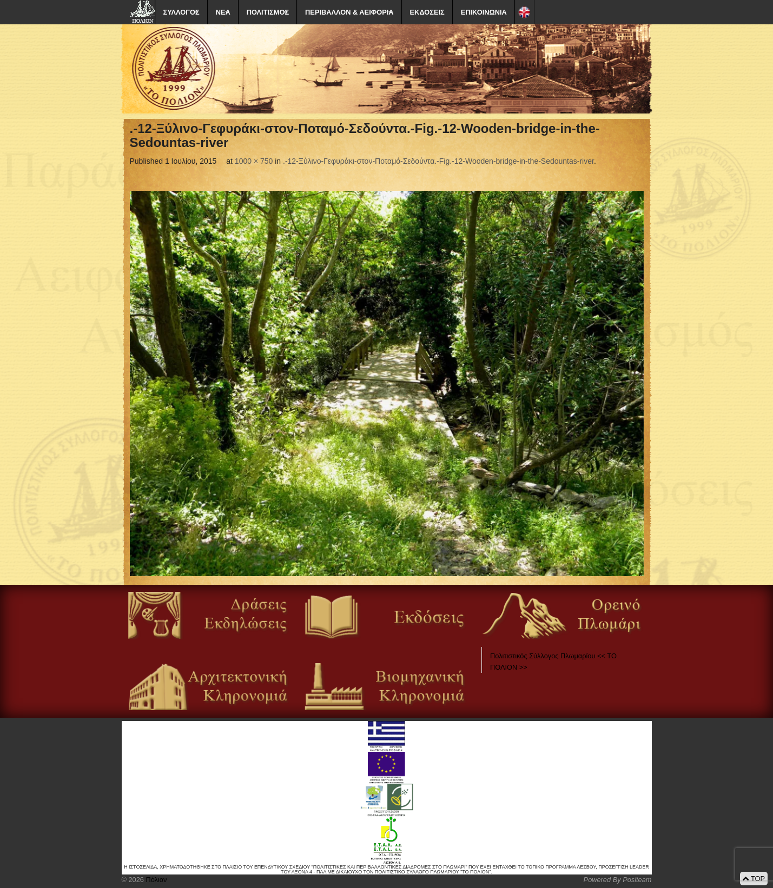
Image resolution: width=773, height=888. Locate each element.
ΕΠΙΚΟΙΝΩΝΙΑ (484, 12)
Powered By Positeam (618, 880)
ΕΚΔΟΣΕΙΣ (427, 12)
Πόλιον (155, 880)
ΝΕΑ (223, 12)
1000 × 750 (254, 161)
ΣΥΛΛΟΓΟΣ (181, 12)
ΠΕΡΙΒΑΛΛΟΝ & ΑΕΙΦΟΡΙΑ (349, 12)
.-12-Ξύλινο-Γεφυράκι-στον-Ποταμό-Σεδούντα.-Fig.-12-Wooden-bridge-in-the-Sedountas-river (438, 161)
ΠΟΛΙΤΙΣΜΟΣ (268, 12)
